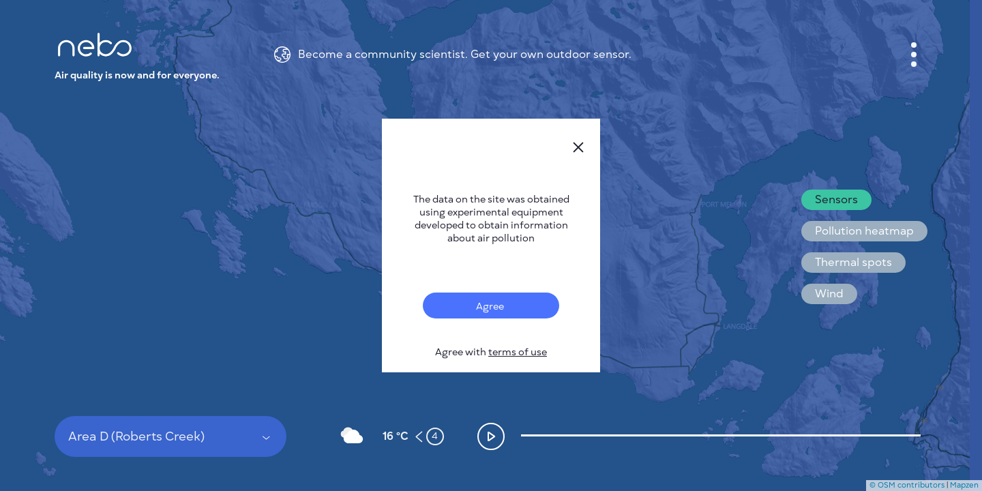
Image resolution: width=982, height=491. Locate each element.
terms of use (517, 352)
